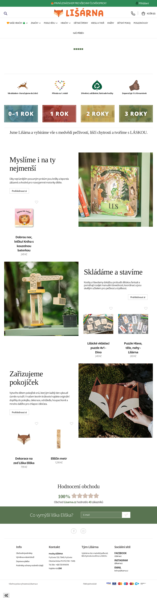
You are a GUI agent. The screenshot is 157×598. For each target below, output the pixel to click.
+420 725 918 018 (62, 564)
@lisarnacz (118, 562)
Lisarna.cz (70, 501)
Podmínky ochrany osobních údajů (29, 564)
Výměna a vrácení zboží (25, 556)
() (149, 13)
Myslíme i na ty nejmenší (33, 163)
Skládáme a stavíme (113, 271)
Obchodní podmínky (24, 552)
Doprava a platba (22, 560)
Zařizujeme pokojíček (26, 377)
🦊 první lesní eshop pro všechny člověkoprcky (78, 3)
